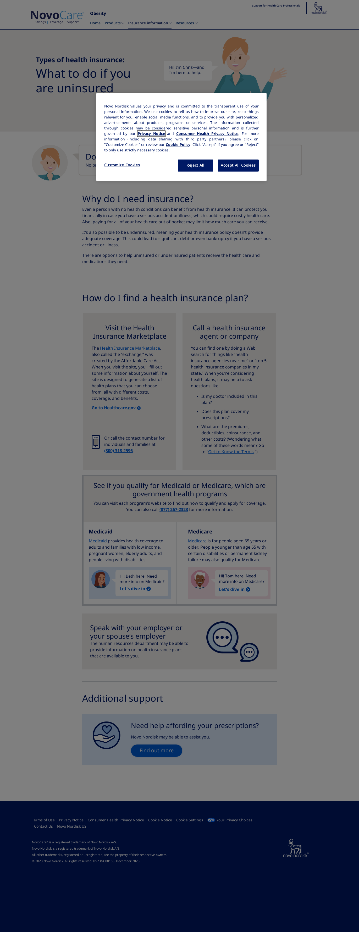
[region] (181, 137)
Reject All (195, 165)
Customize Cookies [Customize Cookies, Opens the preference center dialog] (122, 165)
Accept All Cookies (238, 165)
